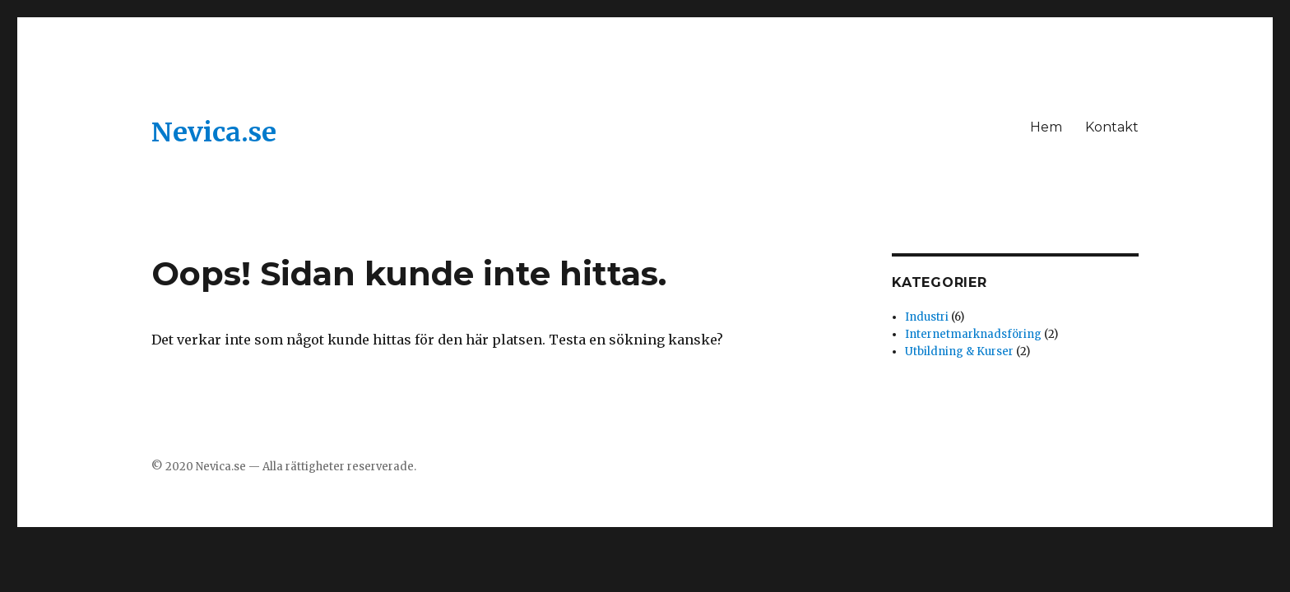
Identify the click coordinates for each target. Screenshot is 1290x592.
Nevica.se (213, 132)
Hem (1046, 127)
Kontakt (1112, 127)
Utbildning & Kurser (959, 351)
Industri (927, 317)
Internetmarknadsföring (973, 334)
